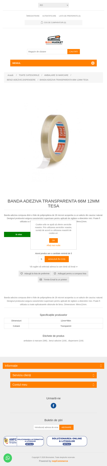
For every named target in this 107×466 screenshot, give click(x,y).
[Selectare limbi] (53, 5)
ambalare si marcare (33, 341)
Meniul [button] (16, 63)
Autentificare (49, 16)
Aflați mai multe (53, 245)
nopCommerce (60, 461)
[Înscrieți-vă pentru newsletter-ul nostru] (46, 427)
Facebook (53, 405)
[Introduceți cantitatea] (41, 259)
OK (53, 240)
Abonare (66, 427)
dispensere (73, 341)
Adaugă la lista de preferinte (36, 273)
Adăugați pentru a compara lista (72, 273)
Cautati (74, 51)
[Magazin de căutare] (47, 51)
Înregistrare (33, 16)
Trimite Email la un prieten (55, 279)
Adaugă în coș (56, 259)
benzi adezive (55, 341)
